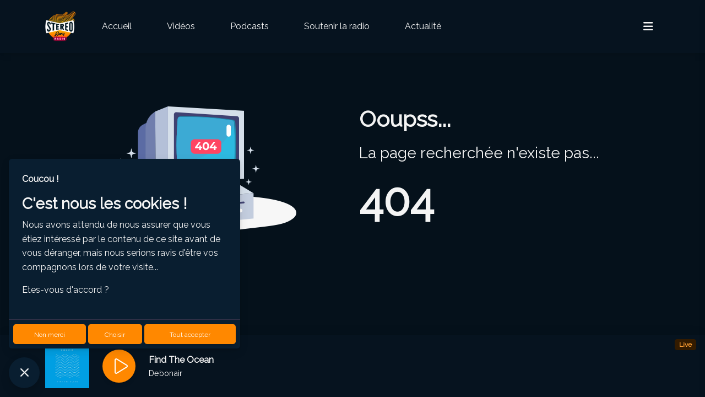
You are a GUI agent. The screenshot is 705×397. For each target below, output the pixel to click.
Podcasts (249, 26)
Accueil (117, 26)
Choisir (115, 335)
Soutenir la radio (337, 26)
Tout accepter (190, 335)
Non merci (49, 335)
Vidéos (181, 26)
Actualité (423, 26)
